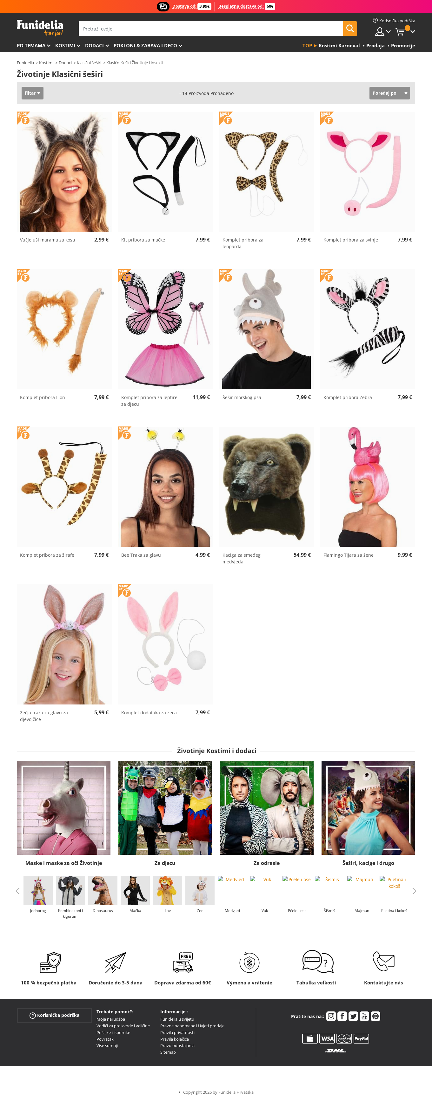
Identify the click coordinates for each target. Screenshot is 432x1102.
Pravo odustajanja (177, 1045)
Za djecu (165, 863)
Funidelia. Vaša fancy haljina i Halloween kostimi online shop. (40, 28)
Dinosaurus (103, 910)
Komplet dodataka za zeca (149, 713)
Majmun (362, 910)
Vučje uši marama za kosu (47, 240)
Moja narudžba (110, 1019)
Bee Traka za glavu (141, 555)
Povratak (105, 1039)
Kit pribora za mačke (143, 240)
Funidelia (25, 62)
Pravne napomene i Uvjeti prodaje (192, 1026)
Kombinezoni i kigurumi (70, 913)
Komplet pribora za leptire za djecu (149, 400)
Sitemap (168, 1052)
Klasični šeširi (89, 62)
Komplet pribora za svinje (350, 240)
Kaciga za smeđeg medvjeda (242, 558)
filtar (30, 93)
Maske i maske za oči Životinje (63, 863)
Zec (200, 910)
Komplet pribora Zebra (347, 397)
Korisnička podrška (54, 1015)
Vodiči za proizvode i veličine (123, 1026)
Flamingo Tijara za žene (348, 555)
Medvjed (232, 910)
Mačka (135, 910)
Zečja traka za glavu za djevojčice (44, 716)
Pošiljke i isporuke (113, 1032)
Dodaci (94, 45)
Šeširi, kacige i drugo (368, 863)
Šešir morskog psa (242, 397)
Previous (18, 891)
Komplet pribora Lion (42, 397)
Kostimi (65, 45)
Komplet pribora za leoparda (243, 243)
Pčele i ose (297, 910)
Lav (168, 910)
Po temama (31, 45)
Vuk (265, 910)
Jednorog (38, 910)
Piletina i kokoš (394, 910)
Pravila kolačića (174, 1039)
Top (307, 45)
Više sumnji (107, 1045)
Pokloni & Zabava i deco (145, 45)
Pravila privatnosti (177, 1032)
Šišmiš (329, 910)
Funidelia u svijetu (177, 1019)
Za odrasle (267, 863)
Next (414, 891)
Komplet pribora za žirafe (47, 555)
